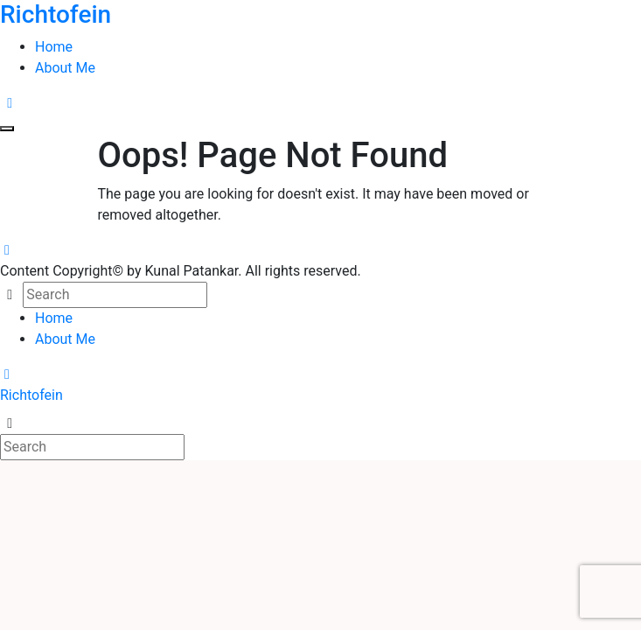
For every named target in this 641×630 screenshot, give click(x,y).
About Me (65, 68)
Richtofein (31, 395)
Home (54, 46)
